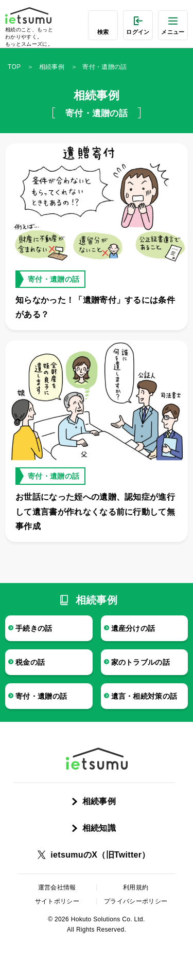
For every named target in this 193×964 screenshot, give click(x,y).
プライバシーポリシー (135, 901)
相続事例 (51, 66)
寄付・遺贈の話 (41, 696)
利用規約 (135, 887)
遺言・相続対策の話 (144, 696)
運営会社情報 (57, 887)
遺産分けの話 (133, 628)
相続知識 (99, 828)
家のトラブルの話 (140, 662)
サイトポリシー (57, 901)
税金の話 (30, 662)
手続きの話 (33, 628)
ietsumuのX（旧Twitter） (100, 854)
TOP (14, 66)
